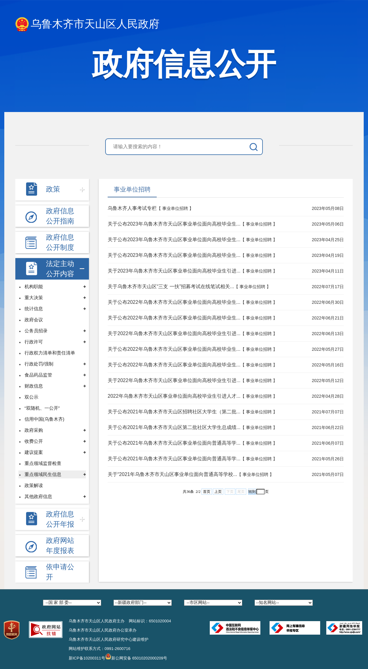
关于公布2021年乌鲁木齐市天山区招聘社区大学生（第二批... (174, 411)
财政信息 (34, 386)
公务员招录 (36, 330)
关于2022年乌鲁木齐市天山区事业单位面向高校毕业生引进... (174, 333)
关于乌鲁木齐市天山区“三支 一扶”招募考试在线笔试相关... (171, 286)
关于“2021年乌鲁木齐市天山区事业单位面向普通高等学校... (172, 474)
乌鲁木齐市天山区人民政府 (87, 24)
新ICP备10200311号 (87, 658)
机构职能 (34, 286)
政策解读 (34, 485)
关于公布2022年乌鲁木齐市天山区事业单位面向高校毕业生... (174, 302)
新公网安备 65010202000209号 (136, 656)
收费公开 (34, 441)
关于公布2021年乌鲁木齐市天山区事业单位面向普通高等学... (174, 443)
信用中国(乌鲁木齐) (44, 419)
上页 (218, 491)
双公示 (31, 397)
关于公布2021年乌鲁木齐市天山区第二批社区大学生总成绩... (174, 427)
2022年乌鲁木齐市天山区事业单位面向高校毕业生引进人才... (174, 396)
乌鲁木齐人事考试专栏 (132, 208)
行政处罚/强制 (39, 363)
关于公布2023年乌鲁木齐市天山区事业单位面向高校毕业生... (174, 223)
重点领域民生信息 (43, 474)
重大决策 (34, 297)
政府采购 (34, 430)
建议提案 (34, 452)
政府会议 (34, 319)
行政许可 (34, 341)
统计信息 (34, 308)
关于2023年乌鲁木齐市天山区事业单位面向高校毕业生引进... (174, 270)
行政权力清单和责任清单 (50, 352)
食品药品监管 (38, 374)
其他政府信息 (38, 496)
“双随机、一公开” (42, 408)
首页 (206, 491)
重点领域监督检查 (43, 463)
